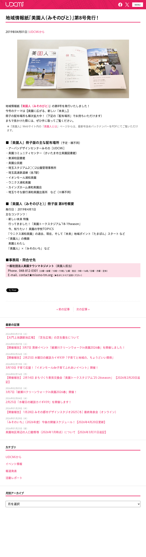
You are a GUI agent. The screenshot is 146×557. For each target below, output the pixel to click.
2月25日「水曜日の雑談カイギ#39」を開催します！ (38, 402)
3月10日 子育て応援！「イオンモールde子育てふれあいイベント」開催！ (52, 367)
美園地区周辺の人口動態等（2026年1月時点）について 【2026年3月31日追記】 (57, 432)
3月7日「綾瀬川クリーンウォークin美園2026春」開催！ (41, 392)
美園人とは (50, 126)
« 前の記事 (63, 309)
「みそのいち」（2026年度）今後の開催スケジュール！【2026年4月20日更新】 (56, 422)
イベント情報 (14, 464)
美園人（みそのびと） (35, 106)
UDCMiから (37, 31)
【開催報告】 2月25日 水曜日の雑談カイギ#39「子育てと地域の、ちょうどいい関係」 (60, 357)
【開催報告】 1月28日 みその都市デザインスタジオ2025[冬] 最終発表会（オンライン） (62, 412)
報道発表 (11, 471)
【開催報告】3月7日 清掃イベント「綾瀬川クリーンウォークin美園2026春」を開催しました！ (65, 347)
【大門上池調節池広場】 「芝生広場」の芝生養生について (42, 337)
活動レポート (14, 477)
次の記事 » (83, 309)
